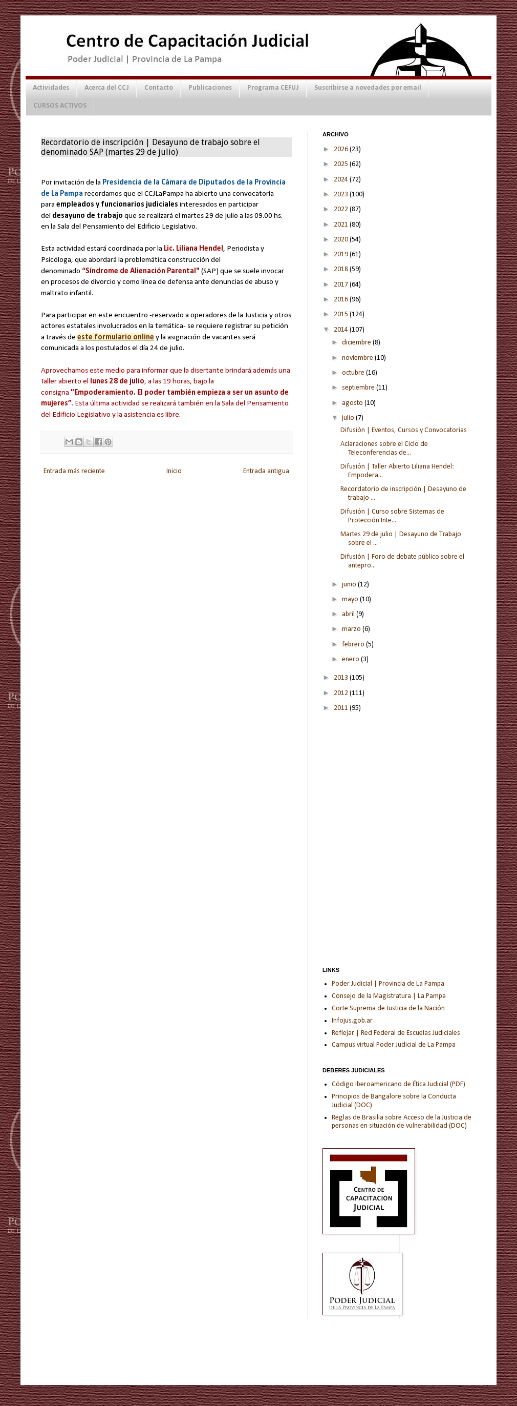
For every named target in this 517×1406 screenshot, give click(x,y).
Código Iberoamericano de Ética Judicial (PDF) (398, 1084)
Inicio (174, 471)
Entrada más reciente (74, 471)
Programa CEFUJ (273, 88)
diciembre (357, 343)
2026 (342, 149)
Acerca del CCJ (106, 88)
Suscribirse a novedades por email (367, 88)
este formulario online (115, 337)
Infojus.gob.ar (352, 1021)
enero (351, 659)
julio (349, 418)
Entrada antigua (266, 471)
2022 (342, 209)
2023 (342, 194)
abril (349, 614)
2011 (342, 708)
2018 (342, 269)
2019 (342, 254)
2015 (342, 314)
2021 (342, 225)
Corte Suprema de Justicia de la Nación (388, 1008)
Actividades (51, 88)
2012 (342, 693)
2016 (342, 299)
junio (350, 584)
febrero (354, 644)
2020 (342, 239)
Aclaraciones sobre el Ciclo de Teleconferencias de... (384, 448)
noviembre (358, 358)
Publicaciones (210, 88)
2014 (342, 330)
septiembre (359, 388)
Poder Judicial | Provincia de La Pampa (388, 984)
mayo (351, 599)
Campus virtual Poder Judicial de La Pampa (394, 1045)
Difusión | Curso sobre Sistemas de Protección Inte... (392, 516)
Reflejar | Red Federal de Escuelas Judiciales (396, 1033)
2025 (342, 164)
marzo (352, 629)
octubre (354, 373)
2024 (342, 180)
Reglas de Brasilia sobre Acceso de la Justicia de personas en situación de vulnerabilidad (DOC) (401, 1122)
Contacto (158, 88)
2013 (342, 678)
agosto (353, 403)
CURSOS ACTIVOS (60, 106)
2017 (342, 285)
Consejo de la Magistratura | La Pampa (389, 996)
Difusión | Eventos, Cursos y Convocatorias (403, 430)
